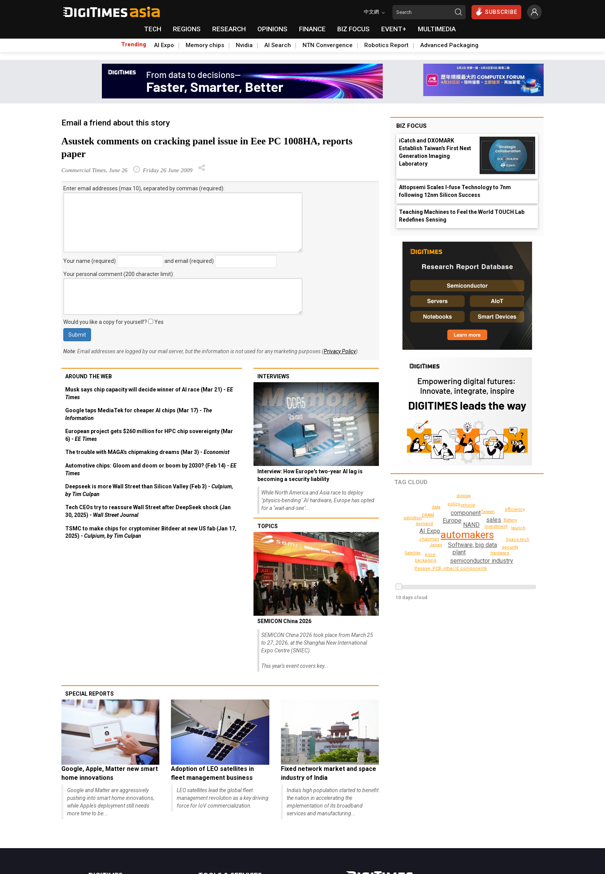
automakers (467, 534)
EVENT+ (393, 29)
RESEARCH (229, 29)
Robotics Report (386, 45)
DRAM (488, 511)
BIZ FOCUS (353, 29)
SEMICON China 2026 (284, 621)
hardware (500, 553)
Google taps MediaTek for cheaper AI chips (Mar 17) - (138, 414)
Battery (427, 515)
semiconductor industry (481, 560)
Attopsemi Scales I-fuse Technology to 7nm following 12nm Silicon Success (455, 191)
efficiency (516, 509)
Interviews (273, 376)
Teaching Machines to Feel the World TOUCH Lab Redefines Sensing (461, 216)
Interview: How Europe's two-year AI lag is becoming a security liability (310, 475)
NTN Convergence (327, 45)
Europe (452, 520)
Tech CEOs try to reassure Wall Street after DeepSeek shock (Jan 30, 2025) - (148, 511)
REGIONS (187, 29)
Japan (436, 544)
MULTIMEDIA (437, 29)
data (436, 507)
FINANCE (312, 29)
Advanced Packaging (449, 45)
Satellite (412, 553)
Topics (267, 526)
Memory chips (205, 45)
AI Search (277, 45)
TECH (152, 29)
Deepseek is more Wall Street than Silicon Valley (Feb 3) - (149, 490)
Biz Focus (411, 125)
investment (496, 526)
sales (494, 519)
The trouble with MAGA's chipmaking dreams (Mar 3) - (147, 452)
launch (519, 527)
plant (458, 552)
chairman (430, 539)
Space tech (518, 539)
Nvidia (244, 45)
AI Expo (164, 45)
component (465, 513)
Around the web (88, 376)
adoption (413, 517)
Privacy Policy (340, 351)
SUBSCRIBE (496, 11)
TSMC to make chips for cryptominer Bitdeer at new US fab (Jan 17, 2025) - (151, 532)
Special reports (89, 694)
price (430, 554)
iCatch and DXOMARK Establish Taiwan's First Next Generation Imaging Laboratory (435, 152)
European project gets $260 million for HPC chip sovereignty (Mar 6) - (149, 435)
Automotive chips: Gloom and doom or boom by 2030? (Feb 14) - (151, 469)
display (464, 495)
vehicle (468, 505)
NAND (471, 524)
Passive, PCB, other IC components (453, 568)
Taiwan (510, 520)
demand (425, 523)
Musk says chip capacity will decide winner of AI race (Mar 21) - (149, 393)
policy (454, 503)
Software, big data (472, 545)
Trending (133, 44)
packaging (426, 560)
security (510, 547)
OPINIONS (272, 29)
